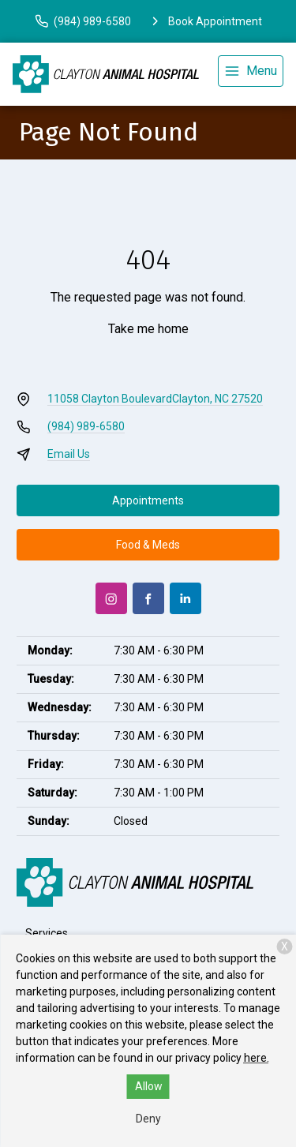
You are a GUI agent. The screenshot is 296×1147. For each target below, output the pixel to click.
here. (256, 1057)
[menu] (250, 71)
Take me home (148, 328)
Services (46, 933)
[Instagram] (111, 598)
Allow (149, 1086)
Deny (148, 1118)
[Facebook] (148, 598)
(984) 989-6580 (86, 426)
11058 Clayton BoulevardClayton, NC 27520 (155, 398)
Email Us (68, 454)
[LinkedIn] (185, 598)
